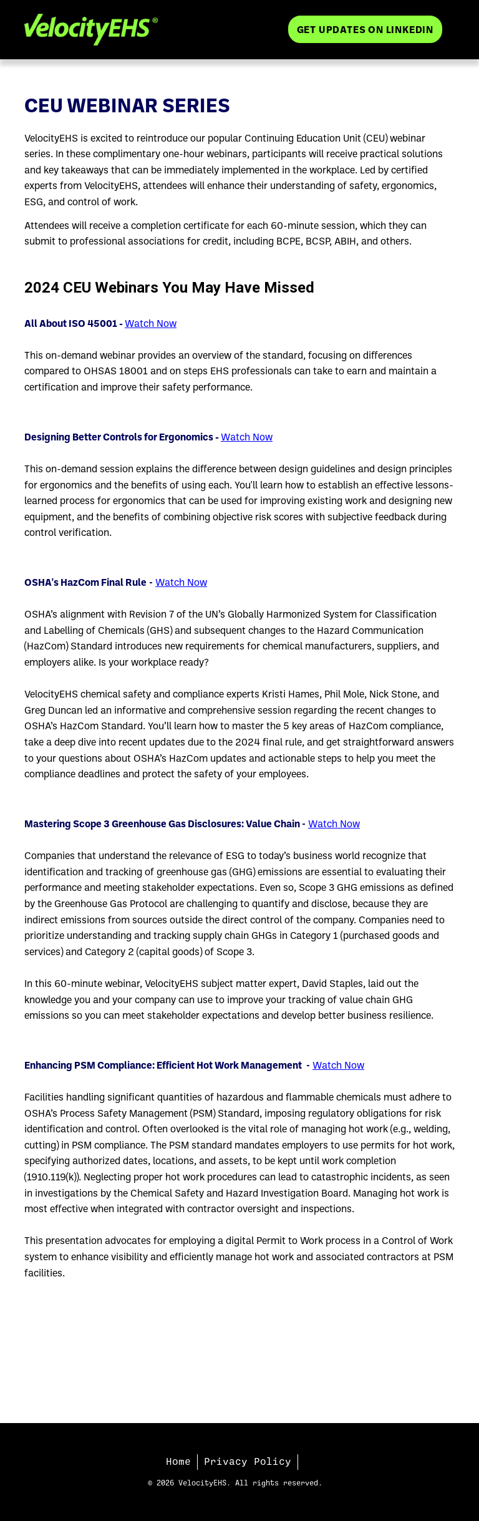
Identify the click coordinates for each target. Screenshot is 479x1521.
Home (178, 1461)
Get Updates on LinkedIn (365, 29)
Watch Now (151, 323)
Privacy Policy (247, 1461)
